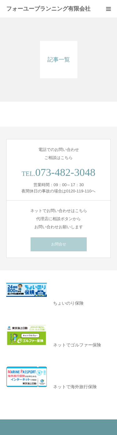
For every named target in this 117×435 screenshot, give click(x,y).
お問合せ (58, 244)
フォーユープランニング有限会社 (48, 9)
